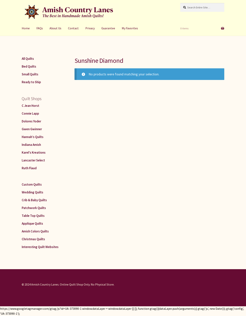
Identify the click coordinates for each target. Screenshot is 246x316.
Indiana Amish (31, 145)
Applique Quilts (32, 223)
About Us (55, 28)
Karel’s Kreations (34, 152)
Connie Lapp (30, 113)
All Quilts (28, 59)
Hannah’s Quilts (32, 137)
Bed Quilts (29, 66)
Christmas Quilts (33, 239)
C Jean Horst (30, 106)
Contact (73, 28)
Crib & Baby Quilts (34, 200)
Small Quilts (30, 74)
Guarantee (108, 28)
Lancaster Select (33, 160)
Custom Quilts (32, 184)
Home (26, 28)
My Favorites (130, 28)
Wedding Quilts (32, 192)
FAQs (39, 28)
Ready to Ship (31, 82)
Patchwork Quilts (34, 208)
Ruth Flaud (29, 168)
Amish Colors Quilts (35, 231)
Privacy (90, 28)
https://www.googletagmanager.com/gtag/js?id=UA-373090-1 (41, 308)
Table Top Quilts (33, 216)
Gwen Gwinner (32, 129)
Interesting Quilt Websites (40, 247)
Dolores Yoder (31, 121)
